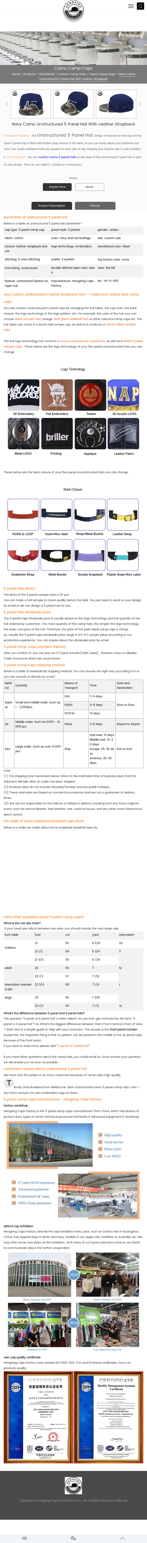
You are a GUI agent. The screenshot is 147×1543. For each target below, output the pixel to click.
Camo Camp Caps (102, 74)
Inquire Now (57, 187)
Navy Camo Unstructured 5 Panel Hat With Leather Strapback (87, 76)
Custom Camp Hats (72, 74)
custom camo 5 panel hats (57, 157)
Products (30, 74)
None (89, 187)
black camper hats (28, 319)
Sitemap (122, 1500)
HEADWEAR (47, 74)
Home (16, 74)
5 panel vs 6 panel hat (73, 1046)
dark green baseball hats (71, 319)
